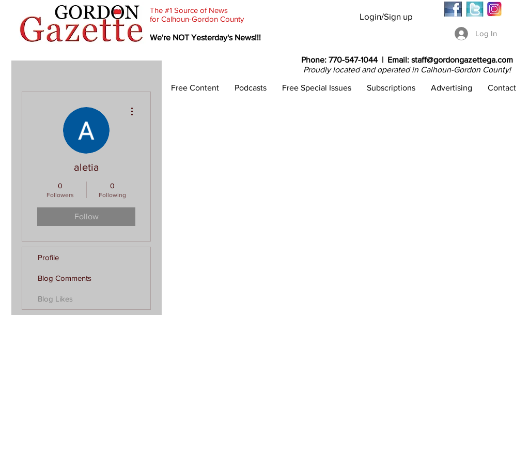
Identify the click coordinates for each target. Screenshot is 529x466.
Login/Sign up (386, 16)
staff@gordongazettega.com (462, 59)
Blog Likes (55, 298)
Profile (48, 257)
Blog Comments (64, 278)
